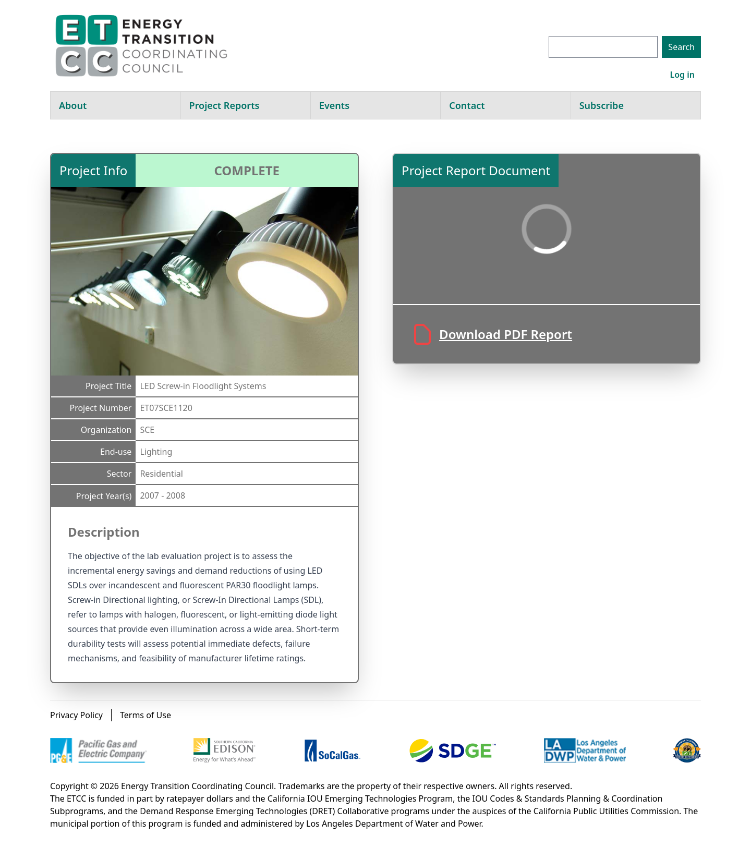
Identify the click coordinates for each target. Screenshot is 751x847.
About (73, 105)
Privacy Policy (76, 715)
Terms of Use (145, 715)
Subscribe (601, 105)
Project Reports (224, 105)
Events (334, 105)
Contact (466, 105)
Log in (682, 74)
